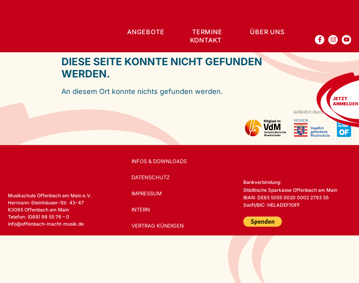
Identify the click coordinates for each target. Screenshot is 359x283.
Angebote (145, 32)
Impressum (147, 193)
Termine (207, 32)
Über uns (267, 32)
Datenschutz (151, 177)
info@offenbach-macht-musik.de (46, 224)
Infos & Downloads (159, 161)
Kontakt (206, 40)
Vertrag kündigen (158, 225)
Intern (141, 209)
